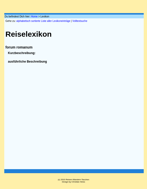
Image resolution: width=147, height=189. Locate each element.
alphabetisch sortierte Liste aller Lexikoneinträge (43, 21)
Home (34, 16)
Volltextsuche (79, 21)
